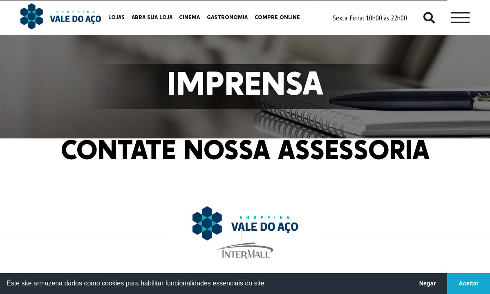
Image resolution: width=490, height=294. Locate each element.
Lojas (116, 17)
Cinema (189, 17)
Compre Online (277, 17)
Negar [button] (427, 283)
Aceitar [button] (469, 283)
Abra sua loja (152, 17)
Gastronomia (227, 17)
